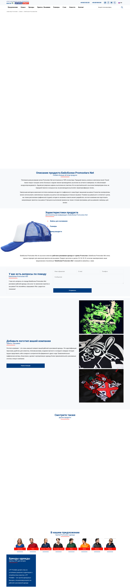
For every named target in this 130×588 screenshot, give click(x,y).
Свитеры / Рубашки (48, 551)
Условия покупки (103, 555)
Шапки (20, 11)
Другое (45, 564)
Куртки (45, 561)
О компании (76, 546)
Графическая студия (104, 548)
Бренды (31, 7)
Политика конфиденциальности (108, 557)
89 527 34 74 (18, 553)
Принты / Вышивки (43, 7)
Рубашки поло (47, 548)
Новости (72, 7)
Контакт (81, 7)
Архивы (101, 553)
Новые (23, 7)
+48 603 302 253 (85, 2)
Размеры (56, 7)
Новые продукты (78, 557)
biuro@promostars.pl (22, 564)
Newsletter (102, 561)
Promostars (15, 11)
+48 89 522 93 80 (21, 555)
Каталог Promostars (104, 551)
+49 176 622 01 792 (23, 562)
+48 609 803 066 (20, 558)
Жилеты (45, 559)
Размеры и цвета (78, 559)
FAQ (100, 546)
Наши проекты (77, 551)
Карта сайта (102, 559)
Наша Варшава (77, 553)
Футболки (46, 546)
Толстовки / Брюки (48, 553)
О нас (64, 7)
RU (121, 2)
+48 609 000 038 (96, 2)
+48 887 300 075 (22, 560)
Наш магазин (102, 564)
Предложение (13, 7)
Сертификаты (77, 555)
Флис (44, 555)
